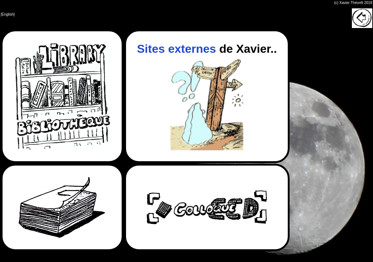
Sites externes (176, 48)
